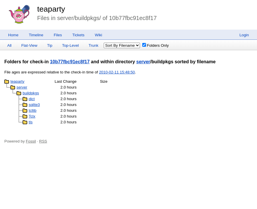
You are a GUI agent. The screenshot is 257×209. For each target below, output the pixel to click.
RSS (43, 141)
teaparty (51, 9)
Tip (49, 45)
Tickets (78, 35)
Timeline (36, 35)
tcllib (33, 110)
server (143, 61)
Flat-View (29, 45)
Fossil (31, 141)
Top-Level (70, 45)
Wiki (98, 35)
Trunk (94, 45)
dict (32, 99)
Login (244, 35)
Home (13, 35)
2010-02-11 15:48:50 (117, 72)
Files (58, 35)
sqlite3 (34, 104)
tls (30, 122)
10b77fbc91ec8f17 (70, 61)
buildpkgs (31, 93)
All (9, 45)
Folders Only (155, 45)
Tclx (32, 116)
